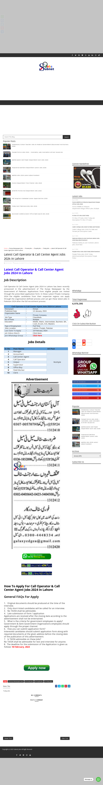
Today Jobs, (58, 263)
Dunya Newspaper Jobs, (32, 263)
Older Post (65, 738)
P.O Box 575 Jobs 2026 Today (80, 215)
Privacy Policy (29, 59)
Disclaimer (54, 59)
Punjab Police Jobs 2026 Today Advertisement (86, 251)
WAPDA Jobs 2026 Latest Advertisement (26, 175)
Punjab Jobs (37, 248)
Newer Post (8, 738)
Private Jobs (28, 248)
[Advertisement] (51, 13)
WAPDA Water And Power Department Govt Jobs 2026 (30, 160)
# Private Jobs (29, 681)
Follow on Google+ (87, 390)
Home (5, 59)
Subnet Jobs (17, 749)
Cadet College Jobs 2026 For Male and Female (86, 227)
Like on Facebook (87, 382)
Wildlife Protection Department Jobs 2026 (27, 191)
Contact (19, 59)
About (12, 59)
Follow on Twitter (87, 386)
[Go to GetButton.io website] (98, 783)
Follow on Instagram (87, 394)
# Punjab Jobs (39, 681)
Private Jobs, (43, 263)
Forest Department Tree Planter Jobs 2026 (27, 183)
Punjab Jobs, (50, 263)
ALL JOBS (63, 59)
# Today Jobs (48, 681)
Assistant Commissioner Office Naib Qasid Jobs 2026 (30, 214)
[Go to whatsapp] (98, 779)
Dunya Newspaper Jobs (16, 248)
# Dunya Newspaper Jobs (15, 681)
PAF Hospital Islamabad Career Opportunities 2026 (30, 198)
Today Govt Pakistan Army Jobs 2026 (24, 206)
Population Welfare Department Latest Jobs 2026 (29, 167)
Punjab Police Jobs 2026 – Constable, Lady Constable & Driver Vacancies (37, 152)
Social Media (73, 59)
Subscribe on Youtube (87, 398)
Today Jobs (46, 248)
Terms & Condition (42, 59)
